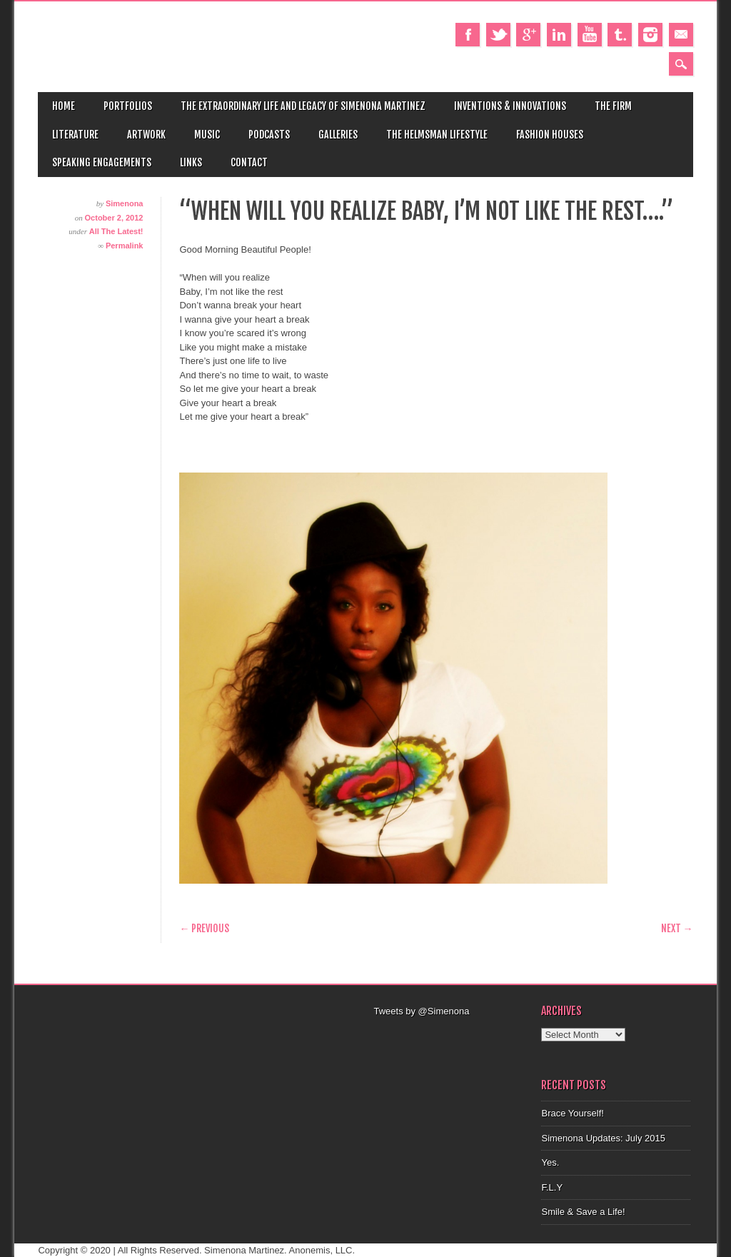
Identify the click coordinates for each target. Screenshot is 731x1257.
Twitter (498, 34)
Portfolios (128, 106)
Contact (249, 162)
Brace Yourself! (572, 1113)
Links (191, 162)
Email (681, 34)
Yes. (550, 1162)
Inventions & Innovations (510, 106)
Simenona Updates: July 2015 (603, 1138)
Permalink (124, 245)
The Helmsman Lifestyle (437, 134)
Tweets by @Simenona (421, 1011)
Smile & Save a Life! (583, 1211)
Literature (75, 134)
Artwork (146, 134)
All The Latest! (116, 231)
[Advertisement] (465, 1036)
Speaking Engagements (101, 162)
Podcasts (269, 134)
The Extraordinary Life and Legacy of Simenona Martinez (303, 106)
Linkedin (559, 34)
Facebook (467, 34)
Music (207, 134)
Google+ (528, 34)
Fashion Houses (549, 134)
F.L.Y (552, 1187)
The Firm (613, 106)
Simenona (124, 203)
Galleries (338, 134)
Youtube (590, 34)
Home (63, 106)
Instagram (650, 34)
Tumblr (620, 34)
